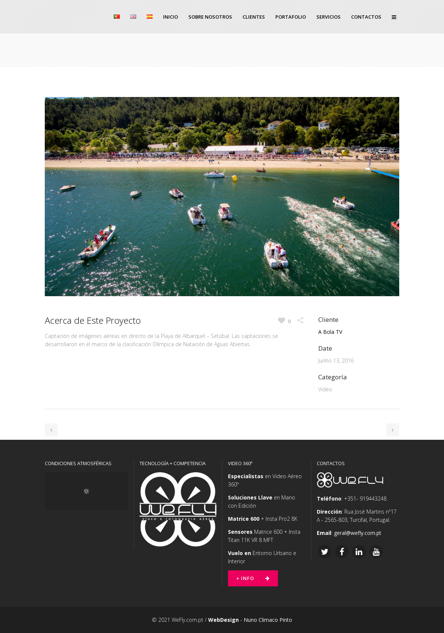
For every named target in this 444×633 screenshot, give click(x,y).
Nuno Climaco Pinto (268, 619)
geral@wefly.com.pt (357, 532)
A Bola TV (330, 331)
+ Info (253, 578)
